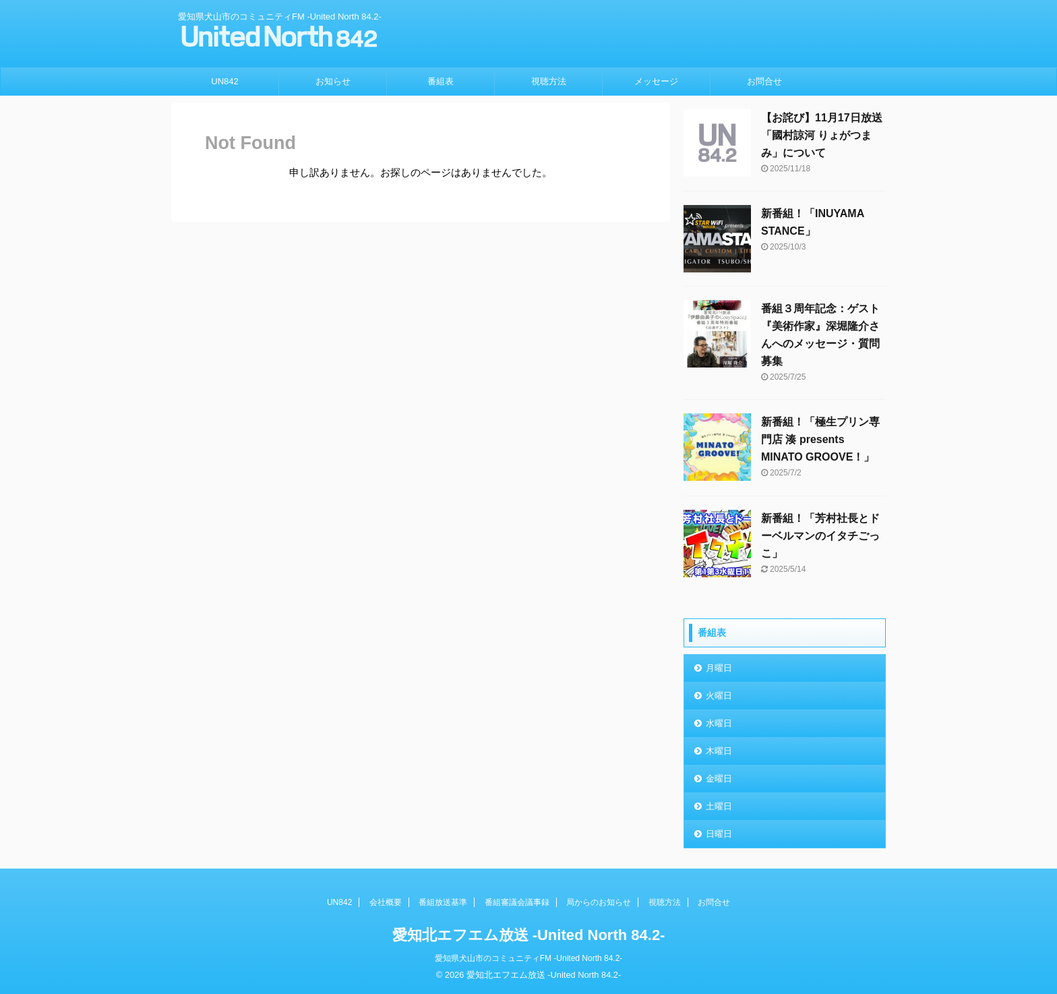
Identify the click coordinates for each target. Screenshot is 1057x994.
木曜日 (719, 751)
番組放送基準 (443, 902)
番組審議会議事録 (517, 902)
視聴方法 (548, 81)
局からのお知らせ (598, 902)
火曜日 (719, 696)
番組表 (440, 81)
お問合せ (764, 81)
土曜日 (719, 806)
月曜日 (719, 668)
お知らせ (333, 81)
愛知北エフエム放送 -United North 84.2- (528, 935)
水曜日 (719, 723)
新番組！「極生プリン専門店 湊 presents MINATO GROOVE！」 (820, 439)
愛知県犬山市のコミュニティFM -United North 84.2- (529, 958)
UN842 (224, 81)
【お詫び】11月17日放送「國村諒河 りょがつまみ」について (821, 135)
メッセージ (656, 81)
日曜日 (719, 834)
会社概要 (385, 902)
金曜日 (719, 778)
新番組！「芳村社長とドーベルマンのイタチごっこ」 (820, 536)
